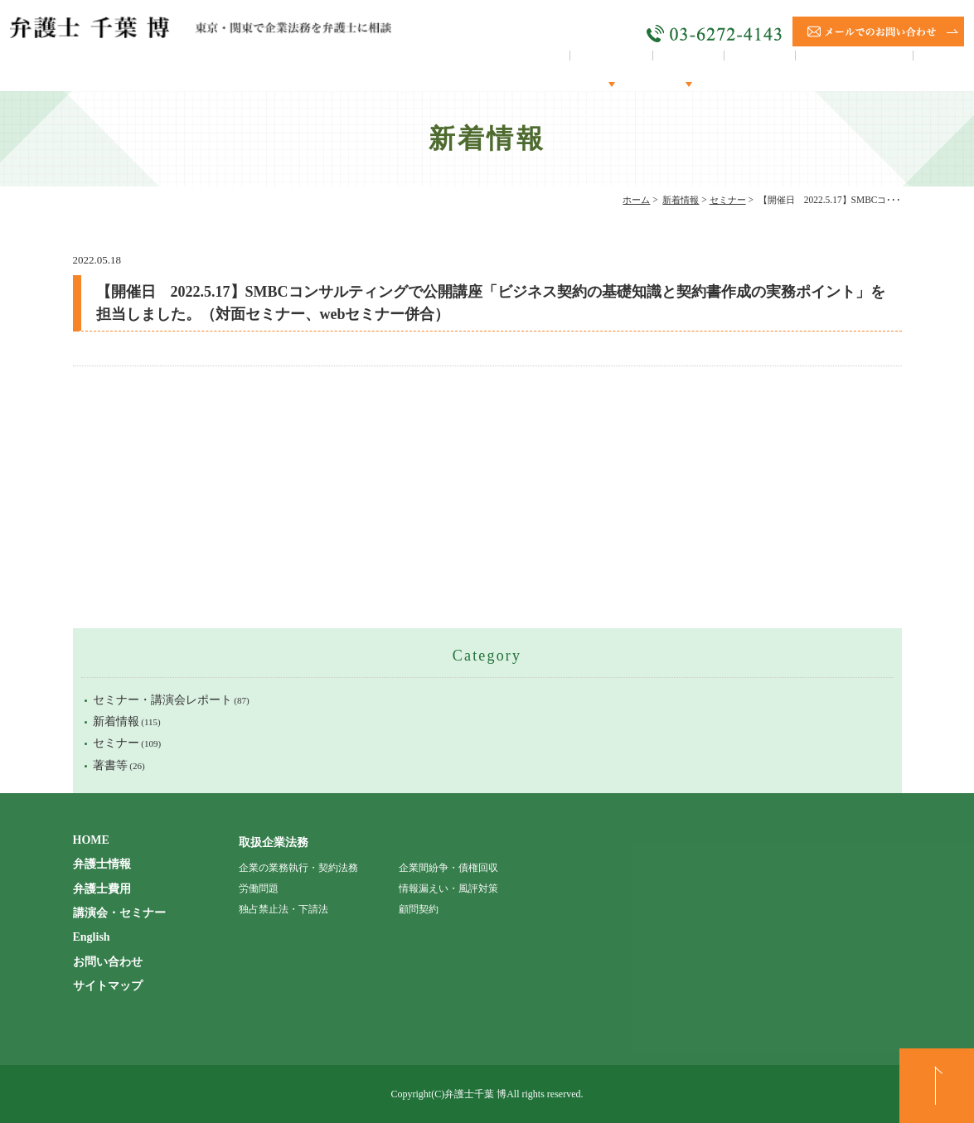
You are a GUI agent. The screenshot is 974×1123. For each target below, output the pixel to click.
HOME (503, 69)
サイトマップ (108, 986)
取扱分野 (665, 69)
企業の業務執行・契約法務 (298, 868)
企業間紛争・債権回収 (448, 868)
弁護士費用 (102, 889)
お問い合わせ (108, 962)
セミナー (728, 200)
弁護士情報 (581, 69)
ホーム (636, 200)
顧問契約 (742, 69)
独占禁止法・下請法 (283, 909)
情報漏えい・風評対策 (448, 888)
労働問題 (259, 888)
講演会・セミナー (844, 69)
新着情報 (680, 200)
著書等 (110, 765)
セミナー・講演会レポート (162, 700)
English (941, 69)
